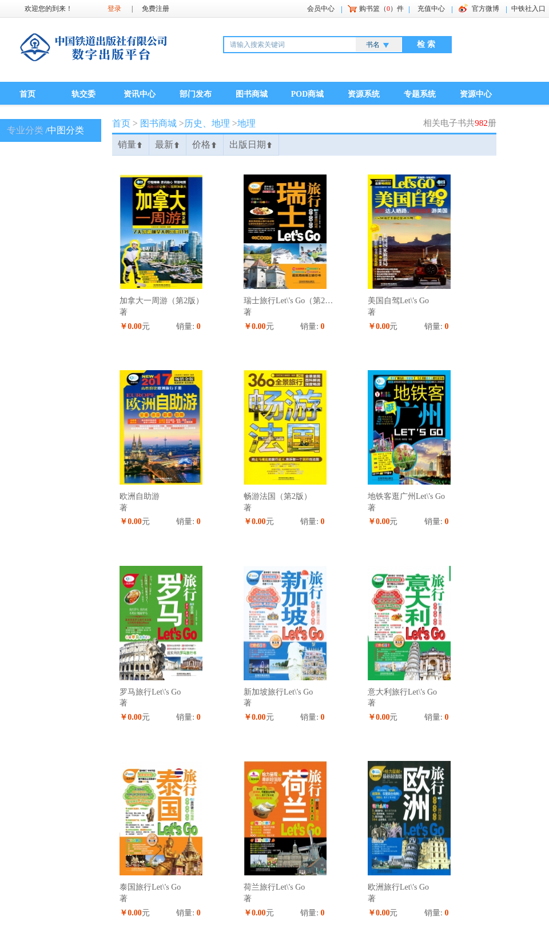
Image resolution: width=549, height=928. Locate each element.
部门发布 (196, 94)
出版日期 (251, 144)
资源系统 (364, 94)
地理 (246, 123)
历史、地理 (207, 123)
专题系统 (420, 94)
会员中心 (321, 9)
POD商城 (307, 94)
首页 (27, 94)
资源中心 (476, 94)
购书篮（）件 (381, 9)
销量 (130, 144)
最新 (167, 144)
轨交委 (83, 94)
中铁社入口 (528, 9)
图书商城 (252, 94)
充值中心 (431, 9)
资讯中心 (140, 94)
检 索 (426, 44)
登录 (114, 9)
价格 (204, 144)
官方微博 (485, 9)
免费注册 (155, 9)
